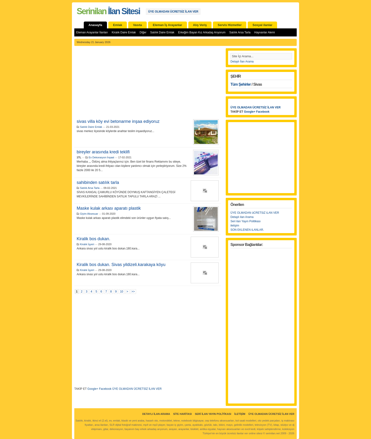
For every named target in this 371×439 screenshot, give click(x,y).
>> (133, 291)
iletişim (234, 225)
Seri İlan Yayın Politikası (213, 413)
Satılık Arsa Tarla (240, 32)
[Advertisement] (147, 84)
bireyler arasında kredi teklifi (103, 152)
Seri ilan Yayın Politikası (245, 221)
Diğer (143, 32)
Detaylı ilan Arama (241, 217)
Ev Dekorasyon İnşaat (101, 157)
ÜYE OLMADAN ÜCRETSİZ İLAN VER (173, 11)
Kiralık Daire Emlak (124, 32)
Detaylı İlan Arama (242, 61)
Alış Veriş (200, 25)
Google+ (92, 388)
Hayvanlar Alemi (264, 32)
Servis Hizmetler (230, 25)
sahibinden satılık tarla (98, 182)
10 (121, 291)
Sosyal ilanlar (262, 25)
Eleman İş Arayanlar (167, 25)
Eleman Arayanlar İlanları (92, 32)
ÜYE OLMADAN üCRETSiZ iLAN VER (254, 212)
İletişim (239, 413)
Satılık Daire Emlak (162, 32)
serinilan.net (273, 433)
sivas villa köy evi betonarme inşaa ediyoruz (118, 121)
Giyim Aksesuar (89, 213)
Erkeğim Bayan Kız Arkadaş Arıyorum (201, 32)
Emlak (117, 25)
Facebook (105, 388)
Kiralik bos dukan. (93, 238)
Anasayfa (95, 25)
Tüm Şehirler (240, 84)
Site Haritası (182, 413)
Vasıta (137, 25)
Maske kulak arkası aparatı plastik (109, 208)
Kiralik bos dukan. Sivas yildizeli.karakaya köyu (121, 264)
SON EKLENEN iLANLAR (246, 229)
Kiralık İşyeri (87, 244)
